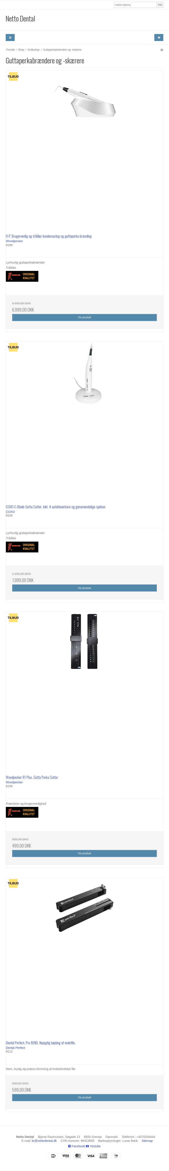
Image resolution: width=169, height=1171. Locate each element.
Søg (160, 4)
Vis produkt (84, 317)
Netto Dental (20, 18)
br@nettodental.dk (44, 1140)
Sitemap (147, 1140)
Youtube (93, 1146)
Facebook (76, 1146)
